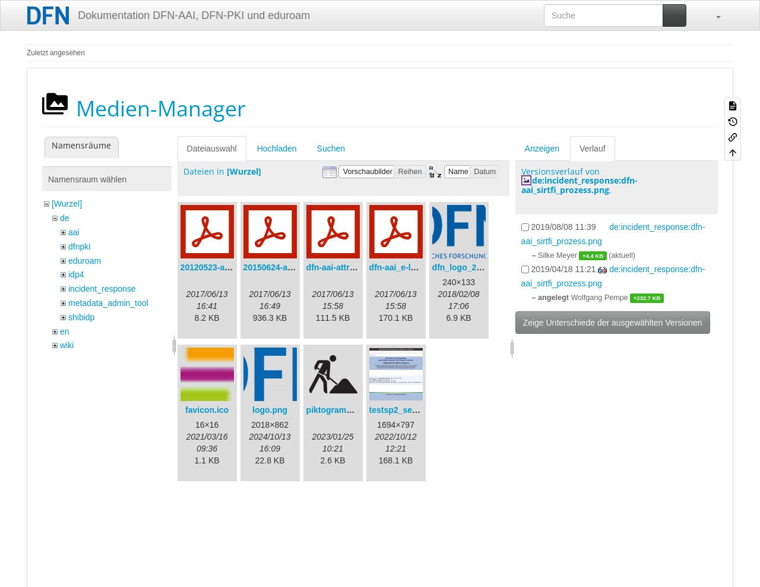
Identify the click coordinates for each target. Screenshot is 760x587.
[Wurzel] (67, 204)
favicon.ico (207, 410)
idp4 (76, 274)
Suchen (331, 148)
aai (74, 232)
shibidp (81, 317)
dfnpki (79, 246)
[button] (712, 15)
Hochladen (277, 148)
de (64, 218)
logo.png (269, 410)
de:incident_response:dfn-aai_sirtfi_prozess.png (579, 185)
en (64, 331)
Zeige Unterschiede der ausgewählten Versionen (612, 322)
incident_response (102, 289)
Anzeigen (542, 148)
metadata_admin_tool (108, 303)
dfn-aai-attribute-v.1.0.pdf (356, 267)
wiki (67, 345)
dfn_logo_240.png (468, 267)
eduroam (84, 261)
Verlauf (593, 148)
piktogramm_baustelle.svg (358, 410)
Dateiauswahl (212, 148)
